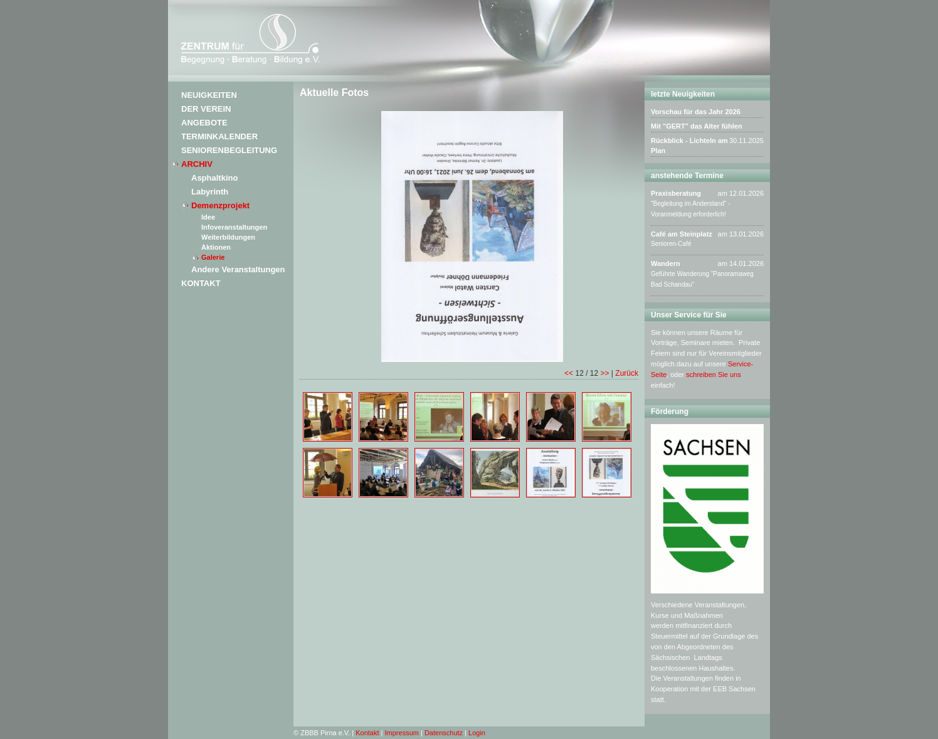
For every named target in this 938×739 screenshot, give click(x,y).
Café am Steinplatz (681, 234)
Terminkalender (219, 136)
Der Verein (206, 109)
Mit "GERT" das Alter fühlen (696, 126)
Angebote (204, 122)
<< (568, 373)
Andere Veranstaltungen (238, 269)
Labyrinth (209, 191)
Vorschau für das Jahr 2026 (695, 111)
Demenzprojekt (220, 205)
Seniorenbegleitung (229, 150)
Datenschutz (443, 732)
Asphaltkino (214, 178)
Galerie (212, 257)
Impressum (402, 732)
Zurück (626, 373)
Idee (208, 217)
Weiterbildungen (228, 237)
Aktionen (216, 247)
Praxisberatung (676, 193)
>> (605, 373)
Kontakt (201, 283)
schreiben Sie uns (713, 374)
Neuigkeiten (209, 95)
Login (476, 732)
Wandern (665, 263)
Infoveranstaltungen (234, 227)
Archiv (197, 164)
